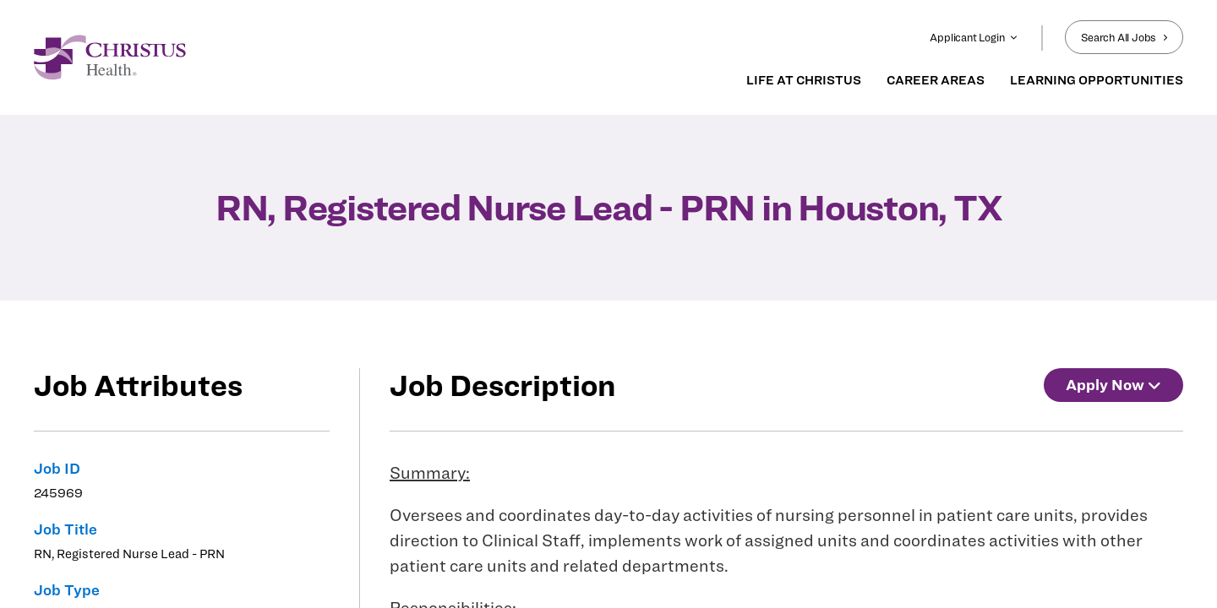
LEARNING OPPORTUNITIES (1096, 80)
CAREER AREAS (936, 80)
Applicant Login (974, 37)
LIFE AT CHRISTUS (803, 80)
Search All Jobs (1124, 37)
